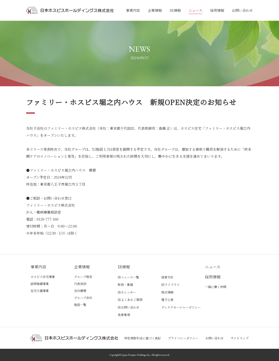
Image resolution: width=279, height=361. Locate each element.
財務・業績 (125, 284)
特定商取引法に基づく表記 (142, 338)
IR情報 (175, 10)
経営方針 (167, 277)
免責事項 (124, 315)
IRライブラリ (170, 284)
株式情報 (167, 292)
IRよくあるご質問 (130, 299)
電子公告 (167, 299)
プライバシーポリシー (183, 338)
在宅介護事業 (40, 290)
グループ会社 (83, 297)
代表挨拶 (80, 284)
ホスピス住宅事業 (43, 277)
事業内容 (133, 10)
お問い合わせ (242, 10)
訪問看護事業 (40, 284)
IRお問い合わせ (128, 307)
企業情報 (155, 10)
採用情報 (217, 10)
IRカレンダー (127, 292)
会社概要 (80, 290)
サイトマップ (239, 338)
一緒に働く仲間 (215, 287)
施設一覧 (80, 304)
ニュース (195, 10)
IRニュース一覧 (128, 277)
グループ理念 (83, 277)
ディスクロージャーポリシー (181, 307)
